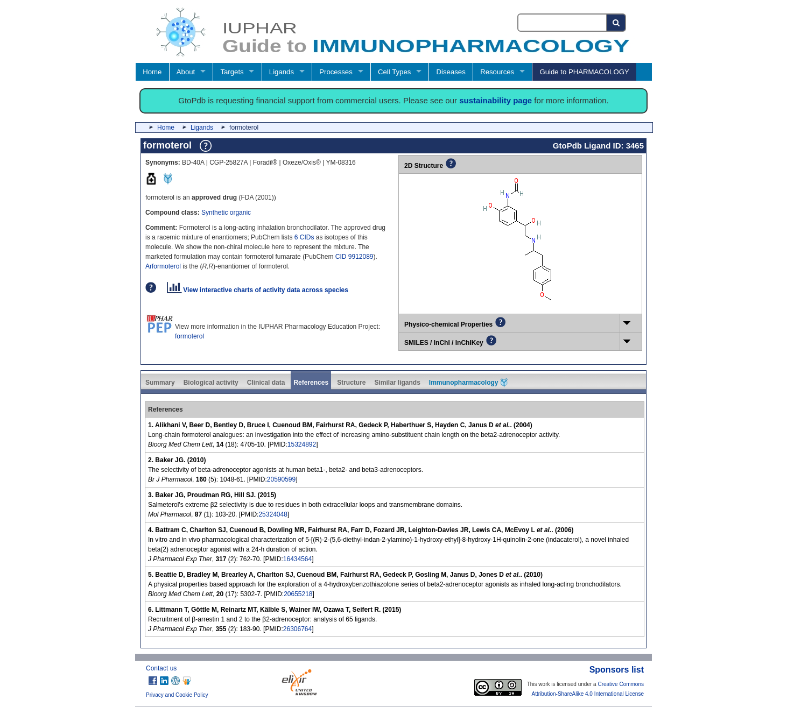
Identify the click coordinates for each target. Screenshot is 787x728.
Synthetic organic (226, 212)
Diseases (451, 72)
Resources (497, 72)
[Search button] (616, 22)
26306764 (297, 629)
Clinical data (266, 382)
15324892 (301, 444)
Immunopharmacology (468, 382)
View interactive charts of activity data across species (257, 290)
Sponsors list (616, 669)
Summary (160, 382)
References (310, 382)
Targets (231, 72)
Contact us (161, 668)
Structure (351, 382)
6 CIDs (304, 237)
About (186, 72)
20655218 (298, 594)
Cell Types (394, 72)
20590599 (281, 479)
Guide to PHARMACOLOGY (584, 72)
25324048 (272, 514)
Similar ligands (397, 382)
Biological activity (211, 382)
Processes (336, 72)
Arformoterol (163, 266)
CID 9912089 (354, 256)
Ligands (281, 72)
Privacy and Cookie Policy (177, 695)
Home (152, 72)
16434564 (297, 559)
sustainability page (495, 100)
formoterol (189, 336)
